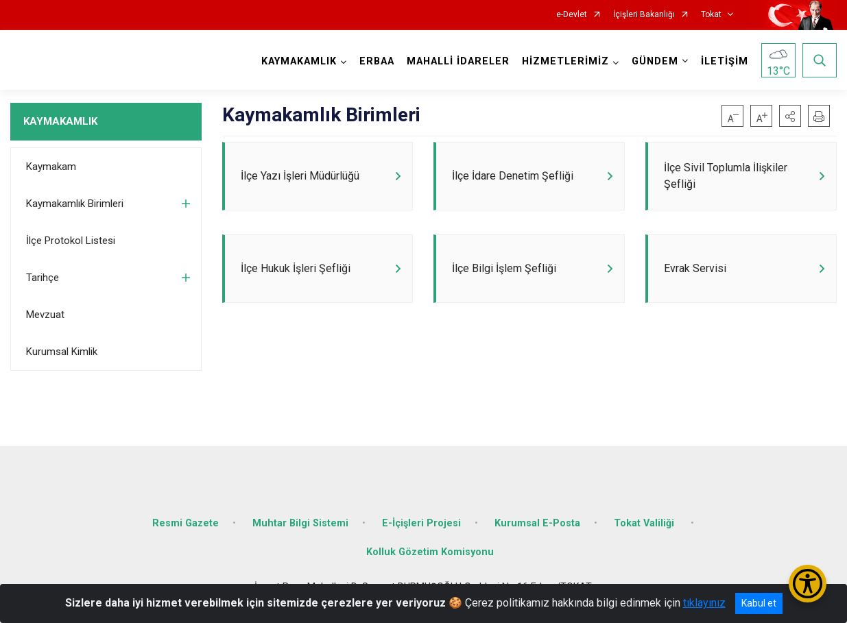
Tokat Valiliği (645, 523)
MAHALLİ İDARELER (458, 61)
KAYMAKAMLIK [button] (299, 61)
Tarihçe (42, 277)
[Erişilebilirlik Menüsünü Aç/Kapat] (807, 583)
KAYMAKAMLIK (60, 121)
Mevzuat (45, 314)
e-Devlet (571, 14)
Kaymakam (51, 166)
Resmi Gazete (185, 523)
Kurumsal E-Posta (537, 523)
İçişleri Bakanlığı (644, 14)
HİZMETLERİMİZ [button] (565, 61)
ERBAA (376, 61)
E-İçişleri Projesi (421, 523)
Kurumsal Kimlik (61, 351)
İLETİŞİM (724, 61)
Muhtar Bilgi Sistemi (300, 523)
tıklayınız (704, 602)
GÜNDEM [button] (655, 61)
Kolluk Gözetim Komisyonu (430, 552)
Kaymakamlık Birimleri (74, 203)
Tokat (711, 14)
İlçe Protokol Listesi (70, 240)
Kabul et (758, 603)
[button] (790, 116)
